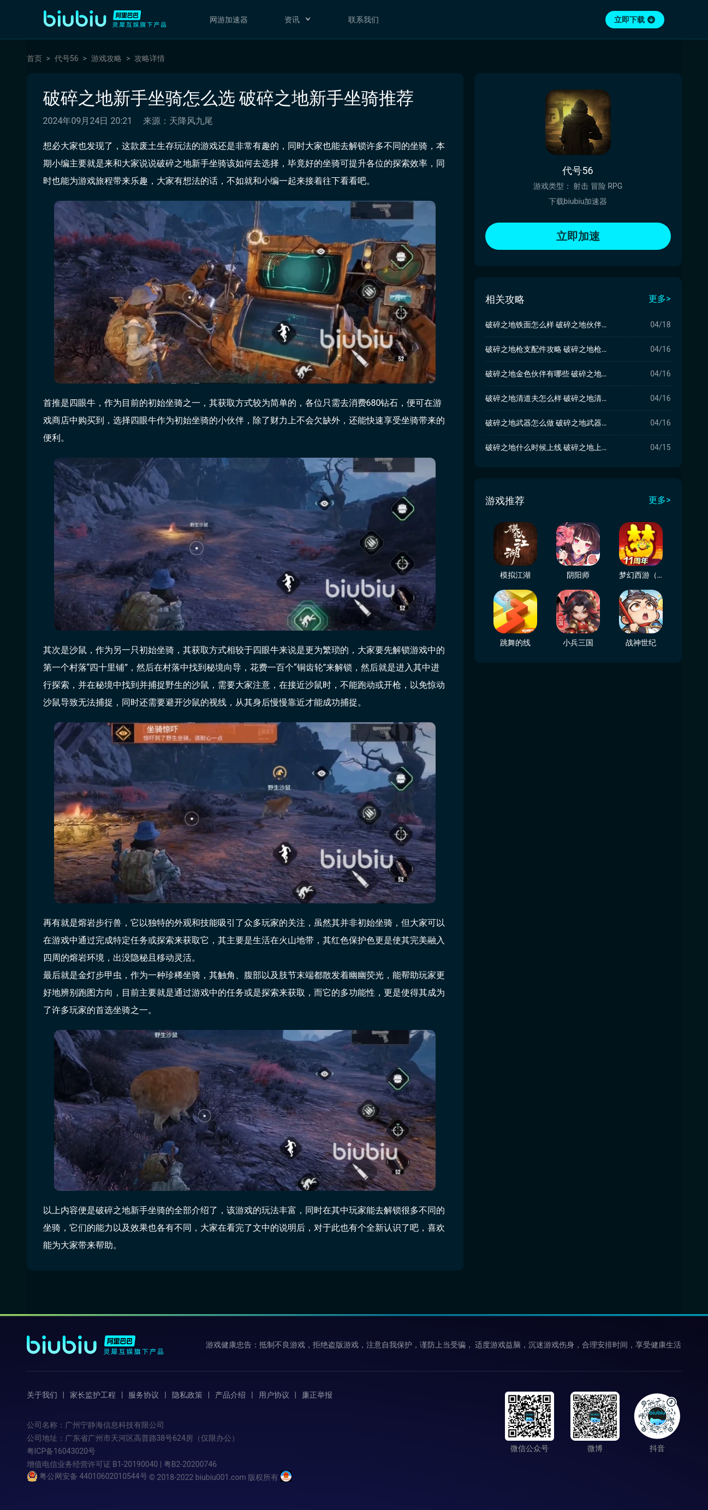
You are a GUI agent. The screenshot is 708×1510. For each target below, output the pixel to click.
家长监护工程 (93, 1395)
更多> (659, 298)
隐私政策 (187, 1395)
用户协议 (274, 1395)
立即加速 (578, 236)
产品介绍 (230, 1395)
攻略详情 (149, 58)
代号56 (67, 58)
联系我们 (363, 19)
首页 (34, 58)
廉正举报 (317, 1395)
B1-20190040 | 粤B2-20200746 (164, 1464)
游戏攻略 (106, 58)
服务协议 (143, 1395)
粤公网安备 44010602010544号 (87, 1476)
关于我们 (42, 1395)
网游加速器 (229, 19)
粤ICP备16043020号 (61, 1451)
